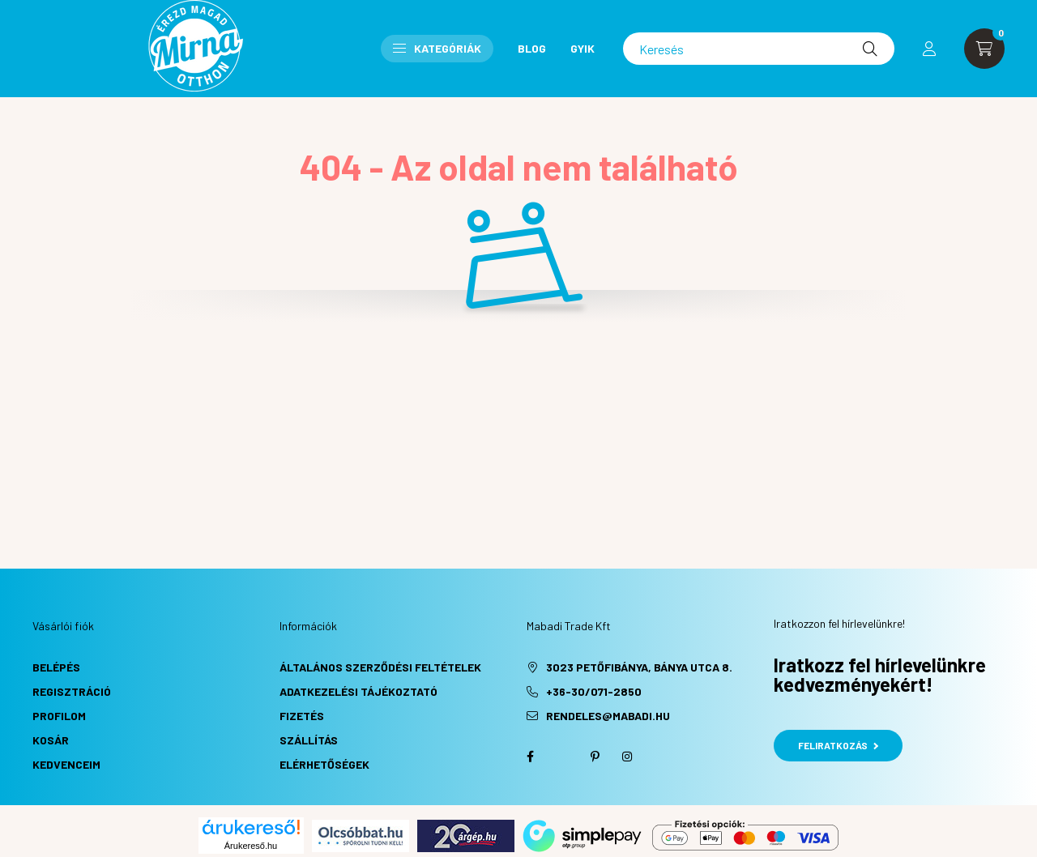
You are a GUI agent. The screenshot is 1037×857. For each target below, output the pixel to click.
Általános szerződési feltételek (380, 667)
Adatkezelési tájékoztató (358, 691)
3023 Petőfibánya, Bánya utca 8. (639, 667)
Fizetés (302, 716)
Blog (532, 48)
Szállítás (309, 740)
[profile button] (929, 48)
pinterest (594, 756)
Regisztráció (71, 691)
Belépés (56, 667)
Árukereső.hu (250, 846)
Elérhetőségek (324, 764)
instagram (627, 756)
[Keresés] (758, 48)
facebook (530, 756)
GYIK (582, 48)
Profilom (59, 716)
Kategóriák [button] (437, 48)
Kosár (50, 740)
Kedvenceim (66, 764)
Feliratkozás (838, 745)
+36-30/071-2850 (594, 691)
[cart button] (984, 48)
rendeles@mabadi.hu (608, 716)
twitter (562, 756)
